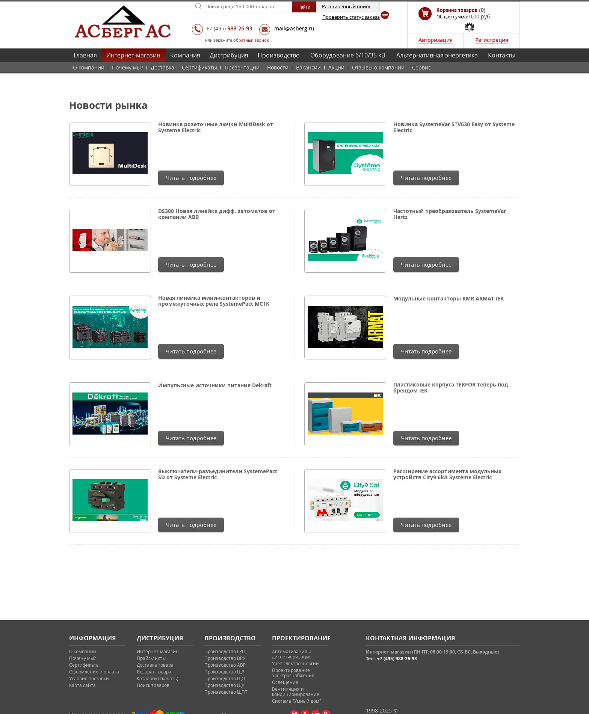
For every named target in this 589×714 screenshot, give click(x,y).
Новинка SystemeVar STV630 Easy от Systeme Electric (454, 127)
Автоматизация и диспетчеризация (292, 654)
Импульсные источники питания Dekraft (215, 385)
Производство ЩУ (224, 685)
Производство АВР (225, 665)
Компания (185, 55)
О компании (88, 67)
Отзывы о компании (378, 67)
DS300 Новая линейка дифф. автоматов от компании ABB (216, 214)
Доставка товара (155, 665)
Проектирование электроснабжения (293, 672)
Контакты (501, 55)
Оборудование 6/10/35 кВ (347, 55)
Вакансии (308, 67)
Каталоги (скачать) (157, 678)
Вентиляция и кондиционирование (295, 691)
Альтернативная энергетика (437, 55)
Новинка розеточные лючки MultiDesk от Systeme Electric (215, 127)
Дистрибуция (229, 55)
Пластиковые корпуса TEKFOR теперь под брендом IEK (450, 388)
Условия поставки (89, 678)
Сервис (421, 67)
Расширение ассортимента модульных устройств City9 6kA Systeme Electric (447, 474)
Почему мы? (127, 67)
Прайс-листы (151, 658)
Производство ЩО (224, 678)
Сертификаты (199, 67)
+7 (229, 28)
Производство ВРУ (224, 658)
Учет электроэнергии (295, 663)
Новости (277, 67)
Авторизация (435, 40)
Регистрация (491, 40)
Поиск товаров (153, 685)
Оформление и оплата (94, 672)
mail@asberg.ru (294, 28)
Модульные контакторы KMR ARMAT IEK (448, 299)
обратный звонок (251, 40)
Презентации (242, 67)
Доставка (162, 67)
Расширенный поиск (346, 6)
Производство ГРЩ (225, 651)
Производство (279, 55)
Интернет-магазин (133, 55)
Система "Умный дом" (296, 701)
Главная (85, 55)
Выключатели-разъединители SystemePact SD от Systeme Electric (217, 474)
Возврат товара (154, 672)
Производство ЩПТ (226, 692)
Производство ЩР (224, 672)
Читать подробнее (191, 177)
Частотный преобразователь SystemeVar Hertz (449, 214)
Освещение (285, 682)
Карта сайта (82, 685)
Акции (336, 67)
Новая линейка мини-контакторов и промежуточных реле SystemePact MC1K (213, 301)
